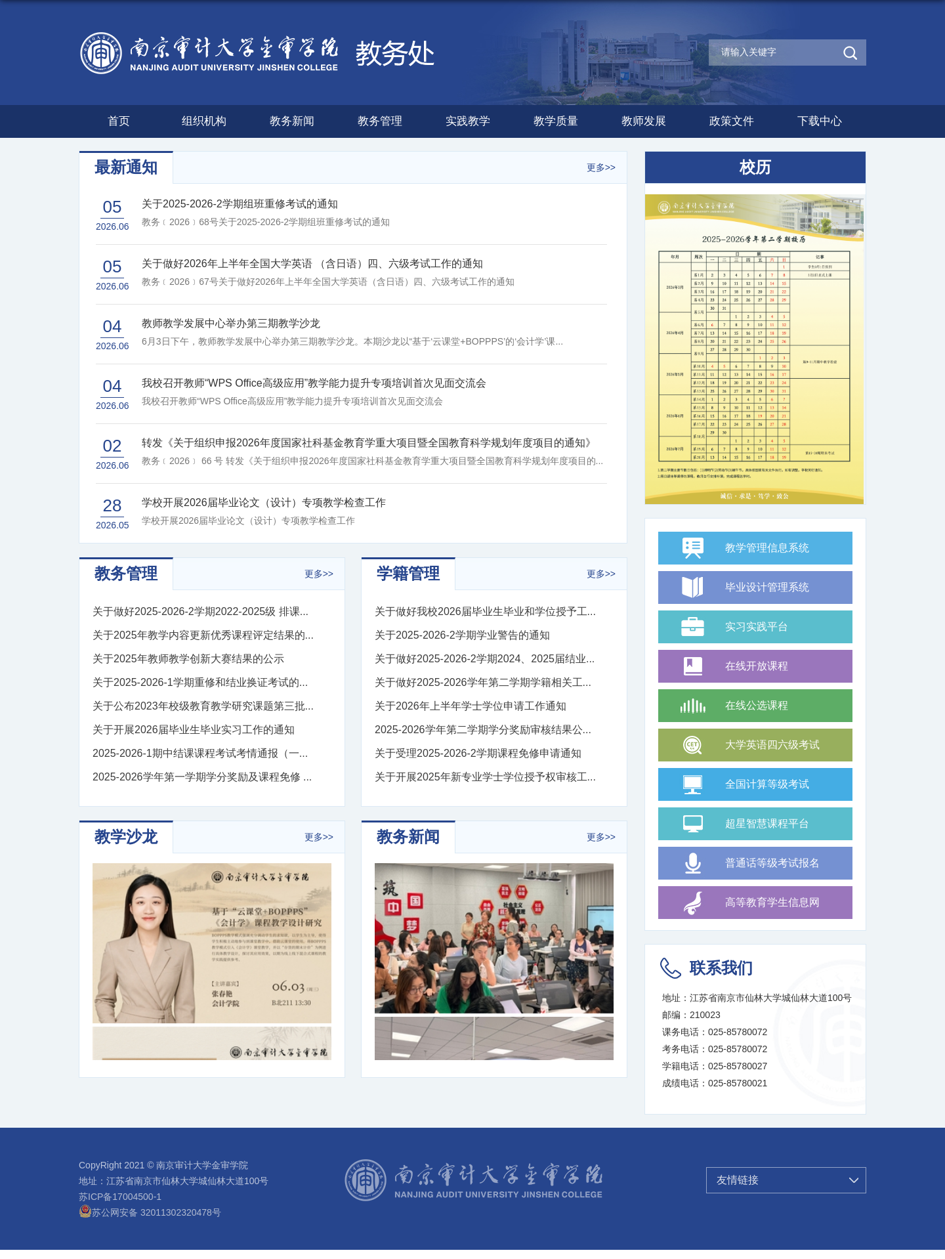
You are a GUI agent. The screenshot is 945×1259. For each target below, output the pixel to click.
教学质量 (556, 121)
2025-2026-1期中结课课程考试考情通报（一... (200, 753)
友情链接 (738, 1179)
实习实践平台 (756, 626)
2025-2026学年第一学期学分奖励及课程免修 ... (202, 776)
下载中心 (819, 121)
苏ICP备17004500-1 (120, 1196)
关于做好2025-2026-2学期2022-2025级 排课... (200, 611)
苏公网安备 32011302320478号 (150, 1212)
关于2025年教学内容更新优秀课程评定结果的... (203, 635)
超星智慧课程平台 (767, 823)
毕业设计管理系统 (767, 587)
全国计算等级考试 (767, 784)
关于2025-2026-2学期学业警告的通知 (462, 635)
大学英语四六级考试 (772, 744)
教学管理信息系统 (767, 547)
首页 (119, 121)
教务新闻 (292, 121)
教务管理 (380, 121)
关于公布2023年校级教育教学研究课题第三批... (203, 706)
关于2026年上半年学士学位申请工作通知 (470, 706)
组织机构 (204, 121)
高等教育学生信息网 (772, 902)
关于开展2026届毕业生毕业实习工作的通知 (194, 729)
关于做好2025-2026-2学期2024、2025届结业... (485, 658)
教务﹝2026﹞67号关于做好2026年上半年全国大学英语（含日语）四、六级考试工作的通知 (328, 281)
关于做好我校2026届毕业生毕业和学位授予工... (485, 611)
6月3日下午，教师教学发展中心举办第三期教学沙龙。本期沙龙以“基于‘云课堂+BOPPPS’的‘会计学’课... (352, 341)
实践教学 (468, 121)
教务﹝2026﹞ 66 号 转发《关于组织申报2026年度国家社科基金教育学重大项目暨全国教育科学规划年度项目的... (372, 461)
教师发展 (643, 121)
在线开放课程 (756, 666)
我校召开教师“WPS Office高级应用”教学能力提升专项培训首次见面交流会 (292, 401)
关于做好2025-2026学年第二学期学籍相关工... (483, 682)
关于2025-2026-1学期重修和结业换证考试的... (200, 682)
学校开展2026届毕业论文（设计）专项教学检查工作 (248, 520)
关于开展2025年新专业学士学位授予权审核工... (485, 776)
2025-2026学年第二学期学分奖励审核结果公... (483, 729)
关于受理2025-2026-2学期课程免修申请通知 (478, 753)
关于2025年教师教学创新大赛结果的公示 (188, 658)
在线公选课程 (756, 705)
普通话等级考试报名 (772, 862)
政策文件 (731, 121)
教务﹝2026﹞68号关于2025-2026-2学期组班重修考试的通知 (266, 222)
